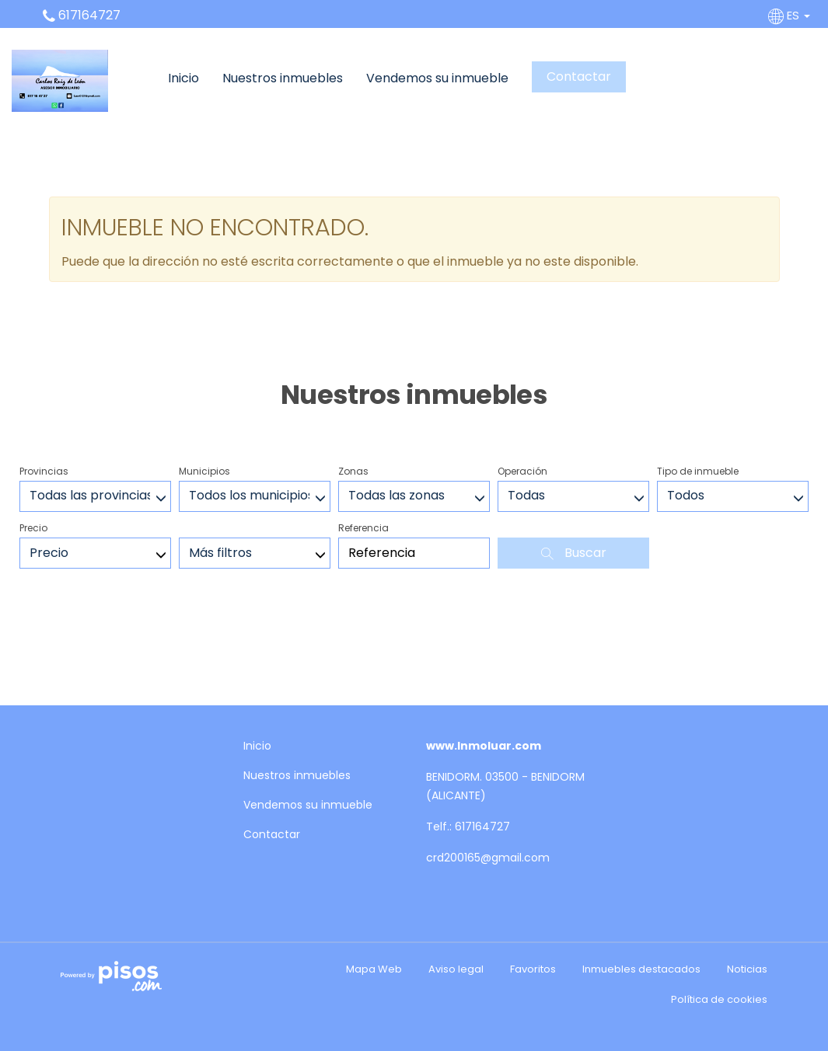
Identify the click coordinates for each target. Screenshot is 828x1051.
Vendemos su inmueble (437, 78)
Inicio (183, 78)
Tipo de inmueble (698, 471)
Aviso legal (456, 969)
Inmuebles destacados (641, 969)
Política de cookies (719, 999)
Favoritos (533, 969)
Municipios (204, 471)
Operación (522, 471)
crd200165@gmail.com (488, 857)
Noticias (747, 969)
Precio (33, 527)
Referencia (363, 527)
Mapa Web (374, 969)
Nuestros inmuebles (282, 78)
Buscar (573, 553)
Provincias (43, 471)
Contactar (579, 76)
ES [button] (790, 15)
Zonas (353, 471)
